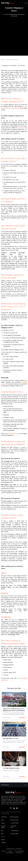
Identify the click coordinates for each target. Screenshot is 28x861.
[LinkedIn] (14, 808)
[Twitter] (17, 808)
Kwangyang (6, 617)
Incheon (4, 593)
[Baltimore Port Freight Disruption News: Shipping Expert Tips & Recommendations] (14, 705)
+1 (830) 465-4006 (13, 817)
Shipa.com (4, 851)
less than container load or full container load (14, 107)
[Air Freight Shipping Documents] (14, 765)
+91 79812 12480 (14, 833)
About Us (3, 839)
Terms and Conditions (19, 851)
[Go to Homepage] (8, 2)
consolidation (20, 128)
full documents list (13, 433)
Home (2, 59)
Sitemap (10, 851)
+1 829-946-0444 (13, 826)
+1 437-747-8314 (14, 823)
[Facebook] (11, 808)
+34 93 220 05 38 (14, 820)
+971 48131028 (14, 830)
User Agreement (9, 852)
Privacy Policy (19, 852)
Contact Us (3, 842)
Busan (3, 573)
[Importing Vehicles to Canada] (14, 735)
